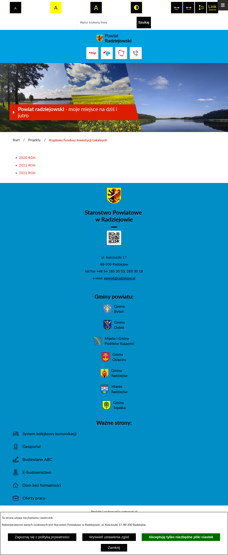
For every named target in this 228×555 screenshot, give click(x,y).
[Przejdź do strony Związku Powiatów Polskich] (121, 53)
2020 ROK (27, 157)
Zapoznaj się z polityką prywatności (42, 537)
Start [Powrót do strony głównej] (16, 140)
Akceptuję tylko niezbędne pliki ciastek (181, 537)
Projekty (34, 140)
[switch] (176, 7)
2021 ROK (27, 165)
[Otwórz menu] (223, 5)
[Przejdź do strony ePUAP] (107, 53)
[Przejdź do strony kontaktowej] (135, 53)
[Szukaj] (144, 22)
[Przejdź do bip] (92, 53)
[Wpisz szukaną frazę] (107, 22)
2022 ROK (27, 173)
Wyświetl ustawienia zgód (109, 537)
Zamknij (114, 548)
